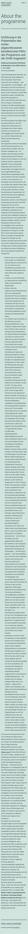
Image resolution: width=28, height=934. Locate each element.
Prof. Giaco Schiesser (11, 924)
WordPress (16, 927)
